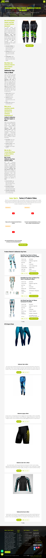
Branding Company (38, 556)
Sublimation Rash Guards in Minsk (23, 512)
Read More (19, 372)
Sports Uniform (13, 12)
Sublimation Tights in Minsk (23, 364)
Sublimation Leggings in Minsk (23, 413)
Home (8, 12)
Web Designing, (36, 555)
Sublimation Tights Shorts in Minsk (23, 462)
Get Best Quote (25, 273)
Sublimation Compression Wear (23, 12)
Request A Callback (34, 273)
